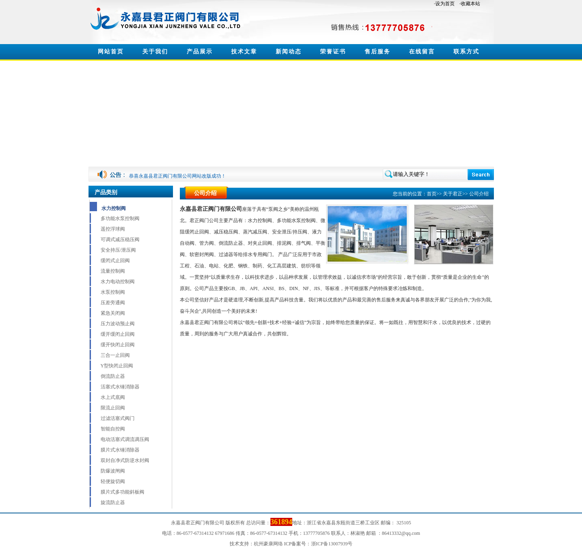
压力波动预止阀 (118, 323)
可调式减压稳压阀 (120, 239)
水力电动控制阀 (118, 281)
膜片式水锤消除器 (120, 450)
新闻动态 (289, 52)
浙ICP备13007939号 (332, 544)
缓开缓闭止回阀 (118, 334)
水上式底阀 (113, 397)
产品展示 (200, 52)
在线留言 (422, 52)
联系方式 (466, 52)
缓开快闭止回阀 (118, 345)
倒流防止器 (113, 376)
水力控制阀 (113, 208)
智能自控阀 (113, 429)
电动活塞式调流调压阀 (125, 439)
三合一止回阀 (115, 355)
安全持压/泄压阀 (118, 250)
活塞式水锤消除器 (120, 387)
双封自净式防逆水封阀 (125, 460)
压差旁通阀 (113, 302)
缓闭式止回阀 (115, 260)
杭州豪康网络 (268, 544)
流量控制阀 (113, 271)
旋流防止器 (113, 502)
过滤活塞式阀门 (118, 418)
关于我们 (155, 52)
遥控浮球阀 (113, 229)
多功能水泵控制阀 (120, 218)
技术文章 (244, 52)
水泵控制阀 (113, 292)
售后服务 (377, 52)
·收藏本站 (470, 3)
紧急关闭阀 (113, 313)
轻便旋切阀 (113, 481)
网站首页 (111, 52)
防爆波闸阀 (113, 471)
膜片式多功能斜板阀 (122, 492)
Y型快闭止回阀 (117, 366)
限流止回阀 (113, 408)
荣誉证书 (333, 52)
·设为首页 (444, 3)
